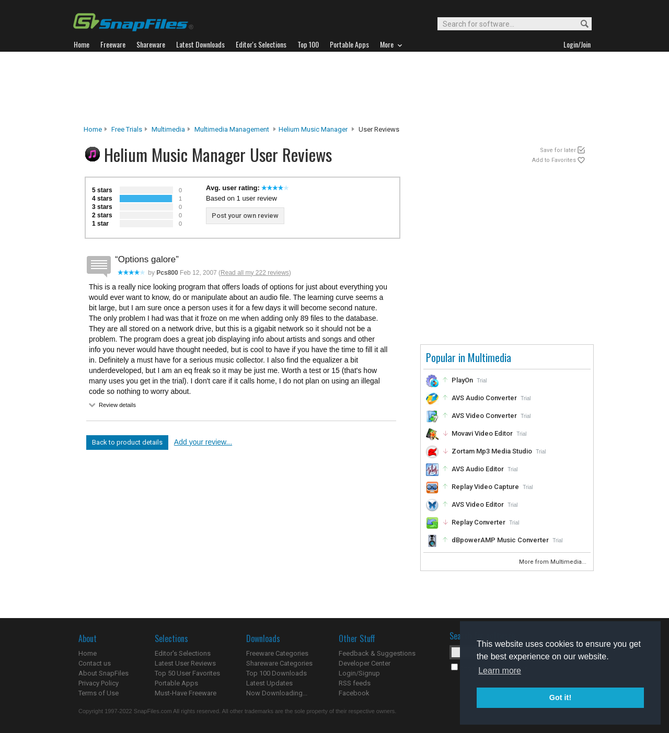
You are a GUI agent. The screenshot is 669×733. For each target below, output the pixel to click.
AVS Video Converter (484, 416)
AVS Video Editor (478, 504)
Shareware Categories (279, 663)
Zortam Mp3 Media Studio (492, 451)
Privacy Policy (98, 683)
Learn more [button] (499, 670)
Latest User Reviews (185, 663)
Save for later (558, 150)
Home (93, 129)
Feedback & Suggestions (377, 653)
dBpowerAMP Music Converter (500, 540)
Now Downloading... (276, 693)
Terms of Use (98, 693)
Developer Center (364, 663)
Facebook (354, 693)
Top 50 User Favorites (187, 673)
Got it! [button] (560, 697)
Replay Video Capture (485, 487)
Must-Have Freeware (185, 693)
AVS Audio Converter (484, 398)
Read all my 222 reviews (255, 272)
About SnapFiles (103, 673)
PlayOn (462, 380)
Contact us (94, 663)
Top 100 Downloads (276, 673)
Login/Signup (359, 673)
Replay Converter (478, 522)
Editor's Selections (183, 653)
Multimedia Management (231, 129)
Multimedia (168, 129)
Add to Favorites (554, 160)
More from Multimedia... (553, 562)
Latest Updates (269, 683)
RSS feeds (355, 683)
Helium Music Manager (313, 129)
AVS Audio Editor (478, 469)
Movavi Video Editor (482, 433)
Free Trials (126, 129)
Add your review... (203, 442)
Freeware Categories (277, 653)
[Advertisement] (334, 88)
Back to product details (127, 442)
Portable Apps (176, 683)
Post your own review (245, 215)
